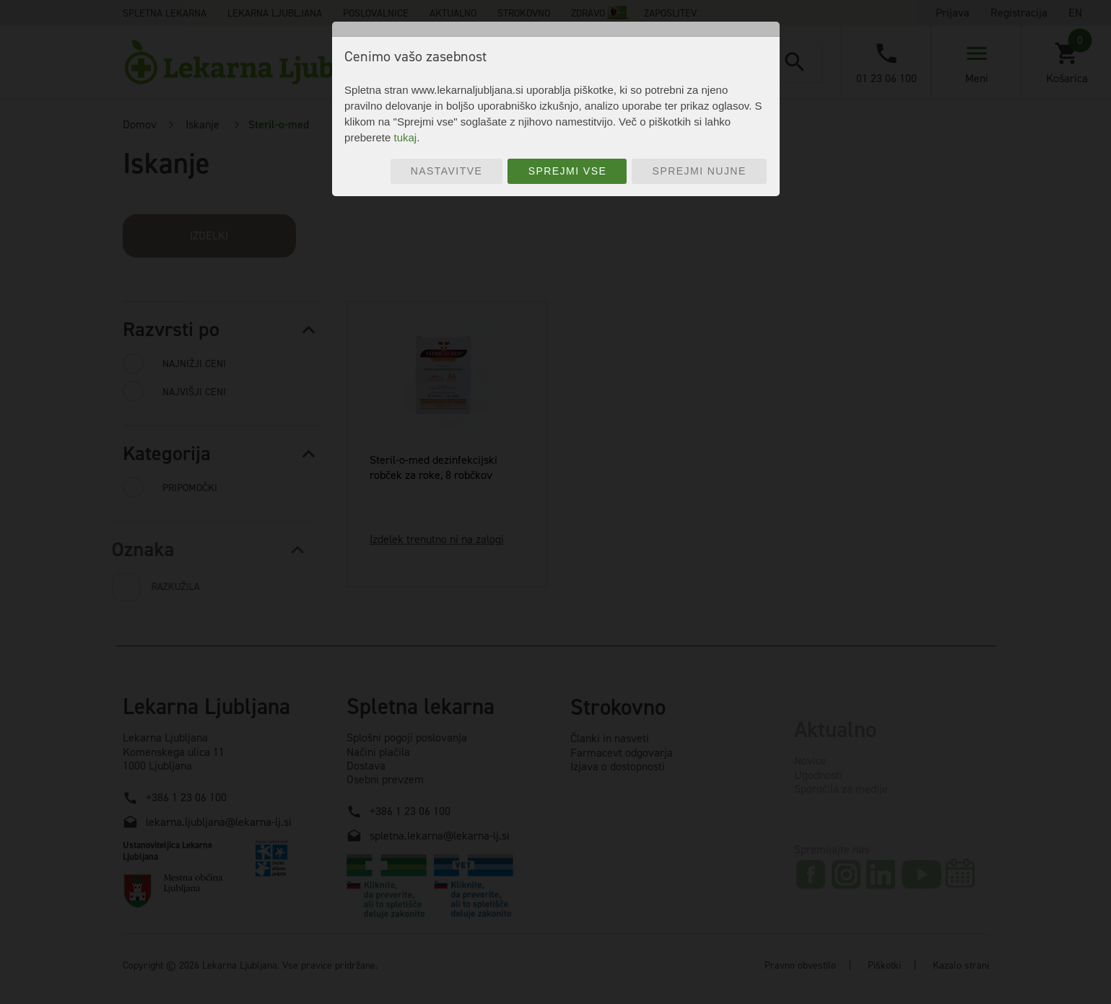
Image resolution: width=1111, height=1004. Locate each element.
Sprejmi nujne (699, 171)
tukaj (405, 137)
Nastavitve (447, 171)
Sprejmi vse (567, 171)
